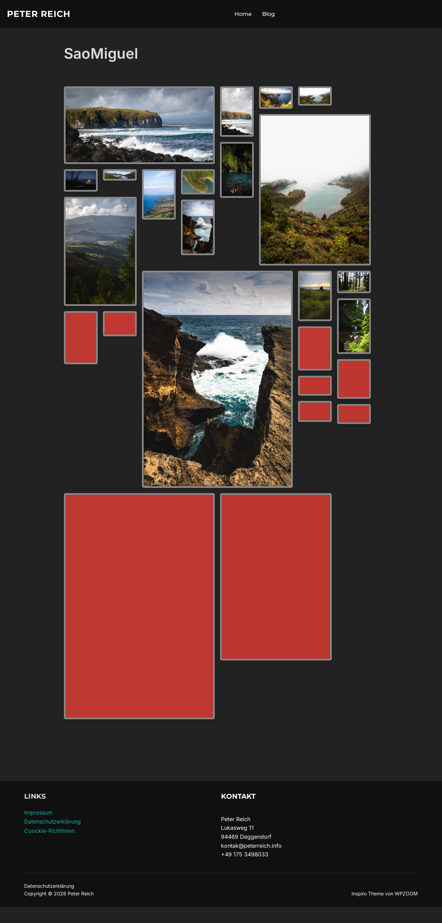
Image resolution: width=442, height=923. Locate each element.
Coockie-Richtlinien (49, 830)
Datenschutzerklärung (52, 821)
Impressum (38, 812)
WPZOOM (406, 893)
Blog (268, 14)
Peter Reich (38, 14)
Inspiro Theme (368, 893)
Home (243, 14)
